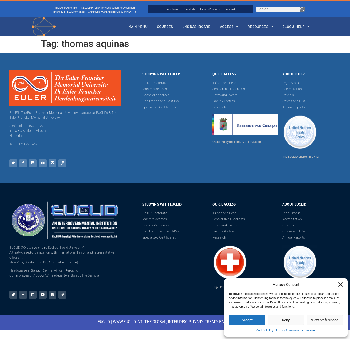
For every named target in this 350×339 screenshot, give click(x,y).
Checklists (189, 9)
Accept (247, 320)
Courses (165, 26)
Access (229, 26)
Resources (260, 26)
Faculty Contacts (210, 9)
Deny (286, 320)
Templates (172, 9)
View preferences (324, 320)
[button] (340, 284)
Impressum (308, 330)
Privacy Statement (287, 330)
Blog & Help (295, 26)
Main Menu (138, 26)
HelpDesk (230, 9)
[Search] (302, 9)
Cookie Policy (264, 330)
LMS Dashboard (196, 26)
